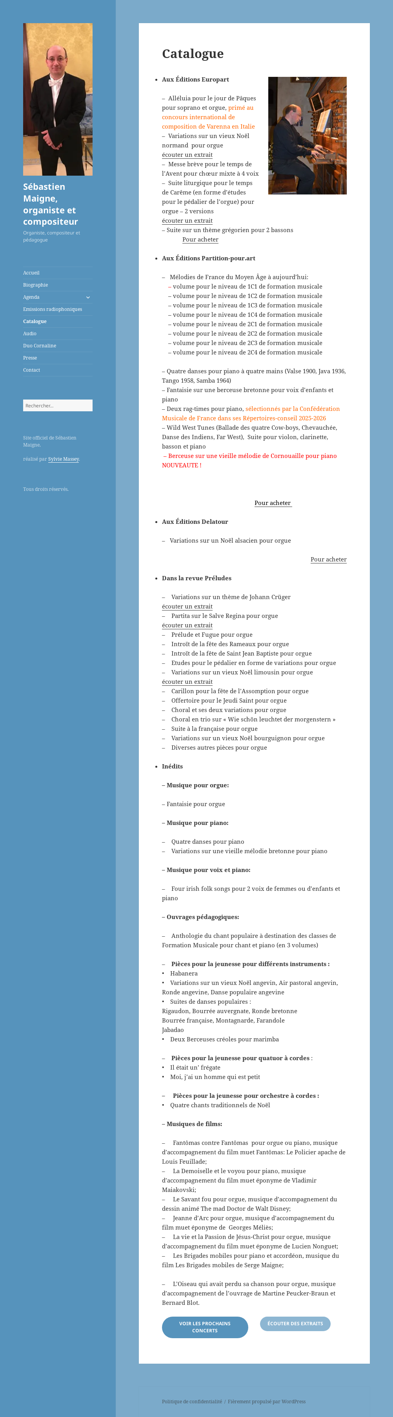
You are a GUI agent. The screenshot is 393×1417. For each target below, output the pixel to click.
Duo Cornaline (39, 345)
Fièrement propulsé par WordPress (267, 1401)
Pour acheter (200, 239)
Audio (29, 333)
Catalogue (35, 321)
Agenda (31, 297)
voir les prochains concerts (205, 1327)
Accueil (31, 272)
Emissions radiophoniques (52, 309)
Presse (30, 357)
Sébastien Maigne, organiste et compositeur (50, 203)
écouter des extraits (295, 1323)
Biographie (35, 285)
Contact (31, 370)
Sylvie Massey (63, 459)
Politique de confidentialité (192, 1401)
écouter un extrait (187, 154)
